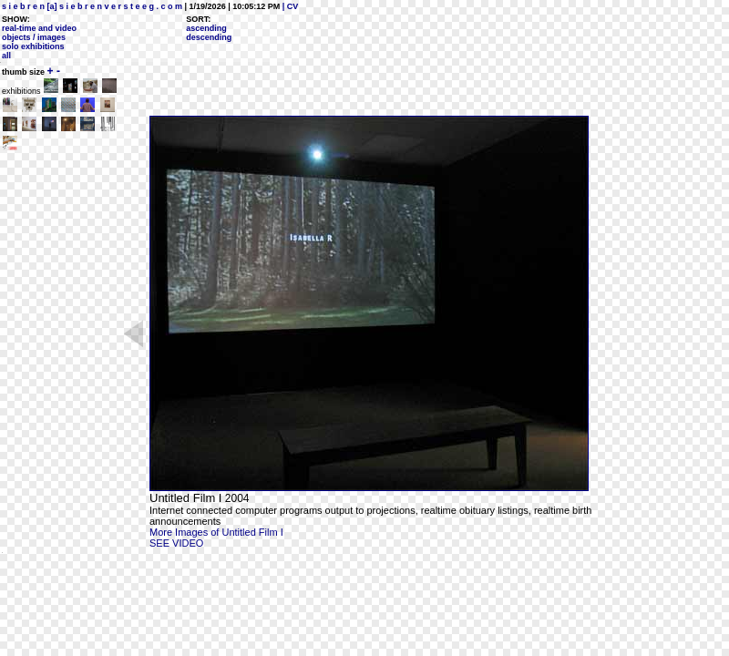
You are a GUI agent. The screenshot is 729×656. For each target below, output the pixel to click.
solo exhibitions (33, 46)
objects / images (34, 37)
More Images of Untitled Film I (216, 532)
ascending (206, 28)
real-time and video (39, 28)
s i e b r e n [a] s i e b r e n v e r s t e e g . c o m (92, 6)
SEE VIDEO (176, 543)
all (6, 55)
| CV (289, 6)
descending (208, 37)
